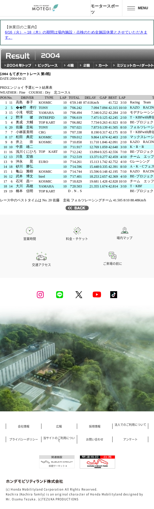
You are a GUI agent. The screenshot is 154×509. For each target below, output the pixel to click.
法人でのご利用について (130, 424)
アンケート (130, 439)
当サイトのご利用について (59, 439)
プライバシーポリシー (23, 439)
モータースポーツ (105, 9)
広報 (59, 426)
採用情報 (94, 426)
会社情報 (23, 426)
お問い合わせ (94, 439)
